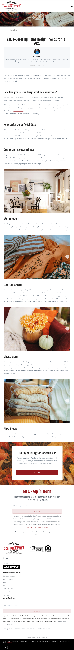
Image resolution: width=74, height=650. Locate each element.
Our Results (6, 595)
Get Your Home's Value (9, 589)
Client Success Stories (9, 576)
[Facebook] (3, 558)
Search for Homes (8, 579)
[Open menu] (71, 6)
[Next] (67, 190)
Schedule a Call (7, 592)
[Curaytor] (11, 568)
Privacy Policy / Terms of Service (37, 638)
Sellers (4, 585)
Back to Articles (12, 30)
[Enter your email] (38, 506)
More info (9, 642)
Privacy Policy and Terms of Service (37, 527)
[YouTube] (7, 558)
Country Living (19, 110)
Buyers (4, 582)
